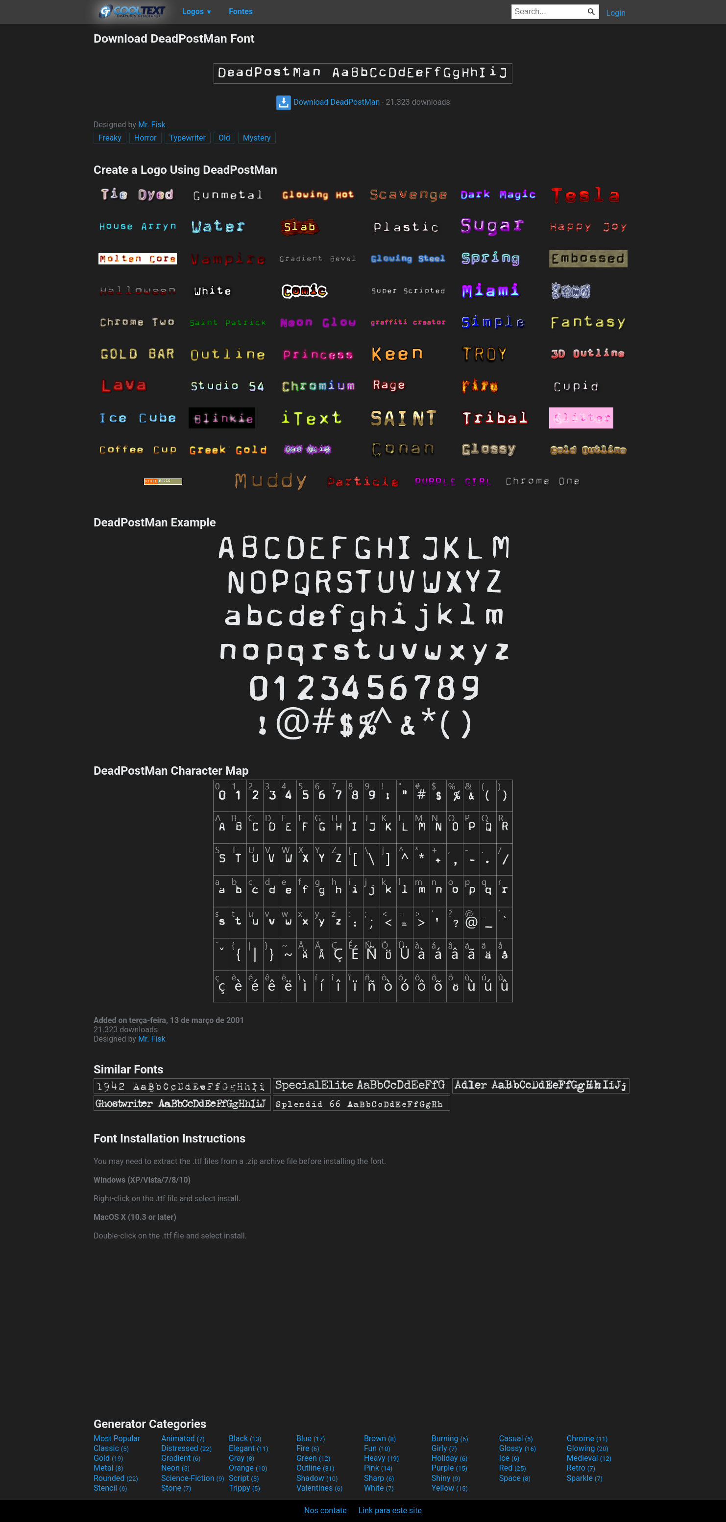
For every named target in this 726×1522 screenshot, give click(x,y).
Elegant (248, 1448)
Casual (516, 1438)
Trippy (244, 1488)
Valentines (319, 1488)
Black (245, 1438)
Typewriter (187, 138)
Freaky (109, 138)
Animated (183, 1438)
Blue (310, 1438)
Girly (444, 1448)
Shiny (446, 1478)
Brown (380, 1438)
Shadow (317, 1478)
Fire (307, 1448)
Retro (581, 1468)
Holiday (450, 1458)
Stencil (110, 1488)
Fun (377, 1448)
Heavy (381, 1458)
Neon (175, 1468)
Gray (241, 1458)
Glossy (517, 1448)
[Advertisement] (46, 178)
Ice (509, 1458)
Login (616, 13)
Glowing (587, 1448)
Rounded (116, 1478)
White (379, 1488)
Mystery (257, 138)
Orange (248, 1468)
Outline (315, 1468)
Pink (378, 1468)
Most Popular (117, 1438)
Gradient (180, 1458)
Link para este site (390, 1510)
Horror (145, 138)
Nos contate (325, 1510)
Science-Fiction (192, 1478)
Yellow (450, 1488)
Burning (450, 1438)
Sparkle (585, 1478)
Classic (111, 1448)
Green (313, 1458)
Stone (176, 1488)
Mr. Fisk (152, 124)
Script (244, 1478)
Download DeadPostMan (328, 102)
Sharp (379, 1478)
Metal (108, 1468)
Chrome (587, 1438)
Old (224, 138)
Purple (449, 1468)
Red (512, 1468)
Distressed (186, 1448)
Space (515, 1478)
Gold (108, 1458)
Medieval (589, 1458)
